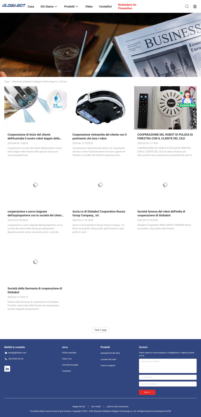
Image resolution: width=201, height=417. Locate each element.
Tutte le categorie (107, 365)
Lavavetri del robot (108, 359)
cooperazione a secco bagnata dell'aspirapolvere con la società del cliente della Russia (35, 215)
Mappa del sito (79, 406)
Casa (6, 81)
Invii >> (147, 392)
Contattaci (66, 371)
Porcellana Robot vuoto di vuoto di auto (47, 411)
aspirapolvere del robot (110, 353)
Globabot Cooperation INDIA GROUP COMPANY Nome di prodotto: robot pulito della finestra (164, 227)
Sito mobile (96, 406)
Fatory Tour (67, 359)
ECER (168, 411)
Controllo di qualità (70, 365)
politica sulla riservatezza (117, 406)
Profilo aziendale (69, 353)
